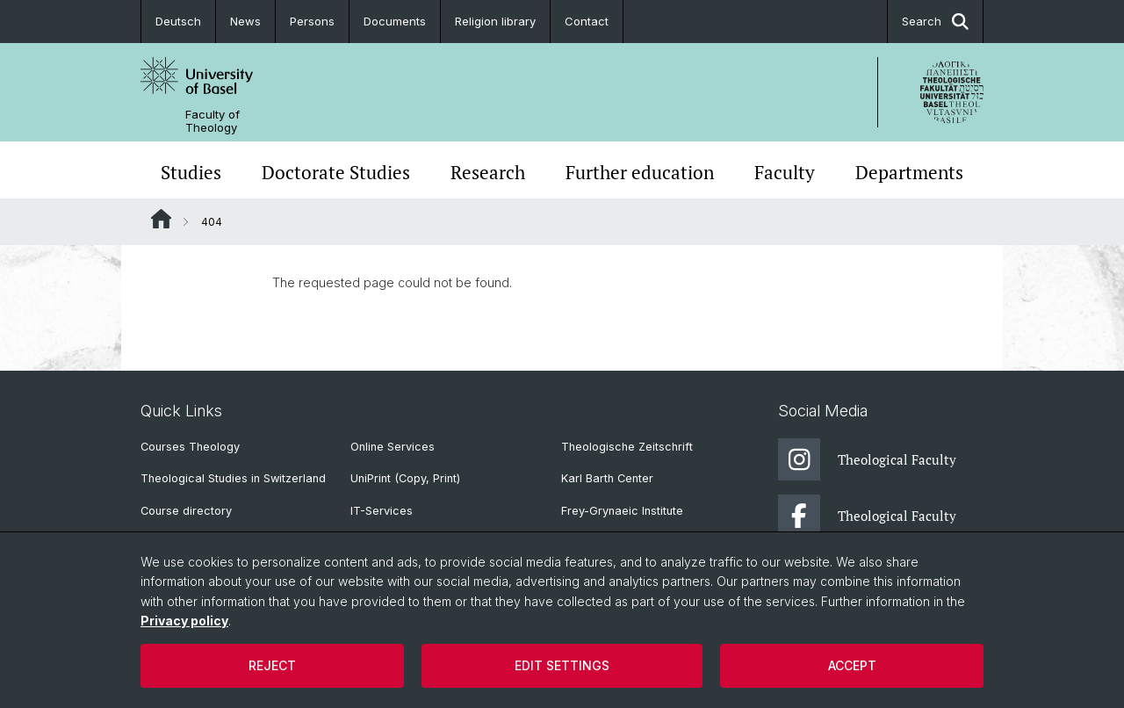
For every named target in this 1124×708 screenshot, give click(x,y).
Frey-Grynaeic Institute (622, 510)
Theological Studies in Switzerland (233, 478)
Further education (640, 172)
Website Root (161, 218)
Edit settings (562, 665)
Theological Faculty (867, 459)
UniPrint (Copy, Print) (405, 478)
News (245, 21)
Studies (191, 172)
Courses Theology (190, 446)
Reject (272, 665)
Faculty (784, 172)
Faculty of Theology (212, 121)
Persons (312, 21)
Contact (587, 21)
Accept (852, 665)
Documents (395, 21)
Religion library (495, 21)
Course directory (186, 510)
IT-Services (381, 510)
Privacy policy (184, 620)
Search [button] (935, 21)
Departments (909, 172)
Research (487, 172)
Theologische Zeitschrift (627, 446)
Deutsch (178, 21)
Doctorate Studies (336, 172)
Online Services (392, 446)
